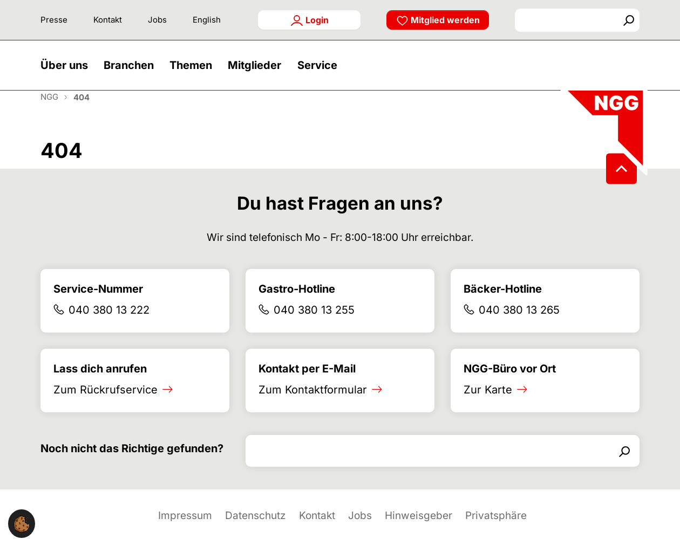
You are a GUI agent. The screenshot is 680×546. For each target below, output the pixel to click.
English (207, 20)
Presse (53, 20)
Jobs (157, 20)
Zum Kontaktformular (313, 402)
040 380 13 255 (314, 322)
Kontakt (107, 20)
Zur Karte (488, 402)
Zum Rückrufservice (105, 402)
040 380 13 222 (109, 322)
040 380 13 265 (519, 322)
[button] (66, 71)
